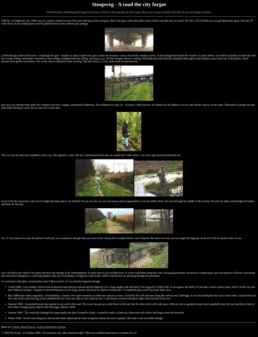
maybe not (99, 58)
